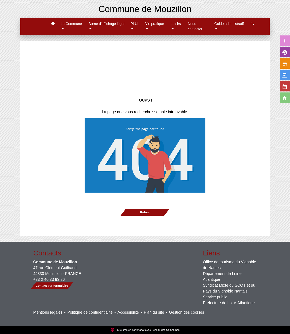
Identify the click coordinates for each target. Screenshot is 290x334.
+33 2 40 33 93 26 (49, 279)
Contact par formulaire (52, 285)
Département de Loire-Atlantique (222, 276)
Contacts (47, 253)
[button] (53, 24)
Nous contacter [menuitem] (195, 26)
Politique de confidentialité (90, 312)
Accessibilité (128, 312)
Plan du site (154, 312)
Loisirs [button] (176, 24)
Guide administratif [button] (229, 24)
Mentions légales (47, 312)
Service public (215, 297)
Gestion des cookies (186, 312)
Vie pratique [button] (154, 24)
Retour (145, 212)
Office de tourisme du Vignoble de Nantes (229, 265)
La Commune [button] (71, 24)
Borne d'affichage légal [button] (106, 24)
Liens (211, 253)
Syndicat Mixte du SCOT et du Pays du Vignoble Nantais (229, 288)
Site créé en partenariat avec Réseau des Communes (145, 329)
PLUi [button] (134, 24)
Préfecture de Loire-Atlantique (229, 303)
